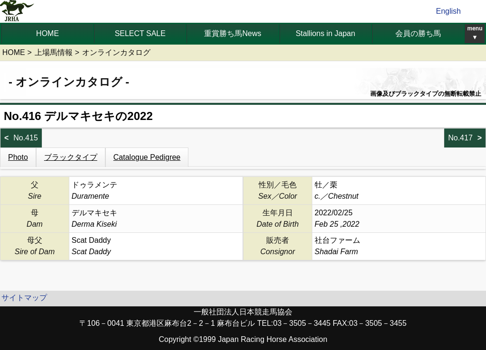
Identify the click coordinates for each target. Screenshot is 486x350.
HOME (47, 33)
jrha (17, 11)
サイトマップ (24, 298)
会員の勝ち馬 (418, 33)
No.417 (460, 138)
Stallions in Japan (325, 33)
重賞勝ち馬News (232, 33)
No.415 (25, 138)
